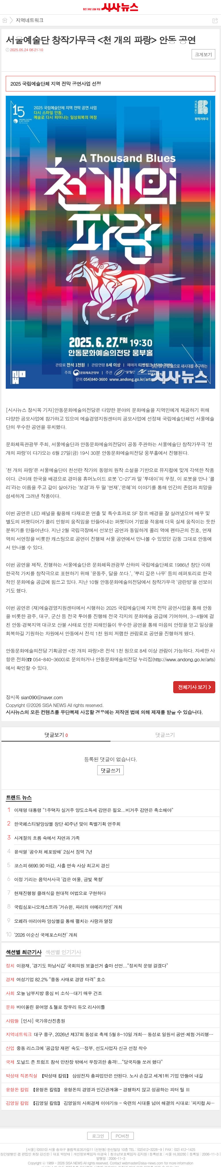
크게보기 (203, 54)
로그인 (98, 1136)
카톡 (34, 61)
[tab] (23, 952)
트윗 (22, 61)
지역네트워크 (29, 20)
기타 (45, 61)
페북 (11, 61)
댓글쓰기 (165, 734)
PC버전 (122, 1136)
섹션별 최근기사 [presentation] (23, 952)
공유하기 (215, 20)
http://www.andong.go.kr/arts (184, 659)
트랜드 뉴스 (19, 797)
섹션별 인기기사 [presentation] (63, 952)
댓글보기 (56, 734)
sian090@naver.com (42, 697)
